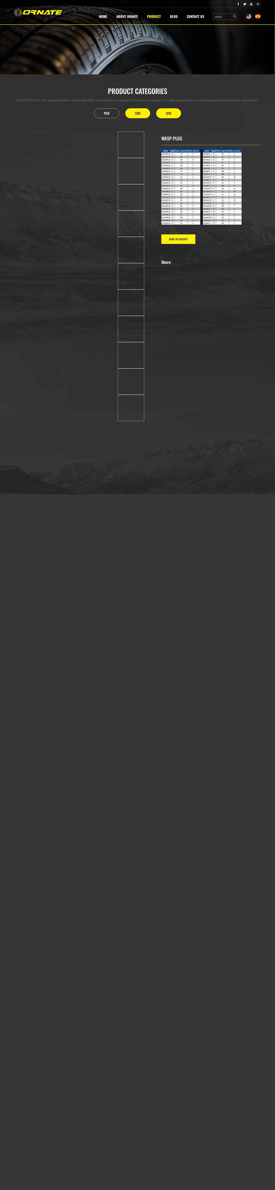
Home (103, 16)
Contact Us (195, 16)
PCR (106, 113)
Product (154, 16)
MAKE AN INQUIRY (178, 239)
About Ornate (127, 16)
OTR (168, 113)
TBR (137, 113)
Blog (174, 16)
